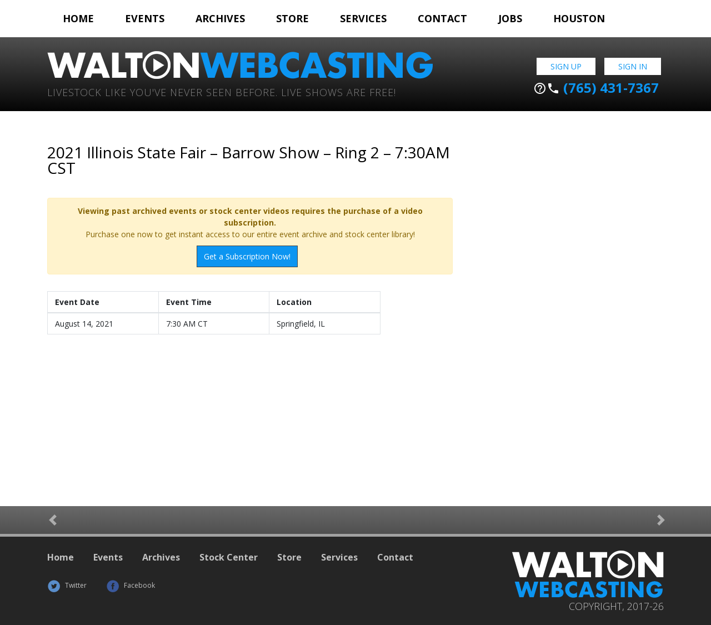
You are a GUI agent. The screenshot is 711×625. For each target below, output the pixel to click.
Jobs (510, 18)
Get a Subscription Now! (247, 256)
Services (363, 18)
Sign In (632, 66)
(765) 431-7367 (596, 88)
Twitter (67, 585)
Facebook (130, 585)
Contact (442, 18)
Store (292, 18)
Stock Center (228, 557)
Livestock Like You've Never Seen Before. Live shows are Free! (221, 91)
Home (78, 18)
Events (144, 18)
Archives (220, 18)
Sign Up (566, 66)
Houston (579, 18)
